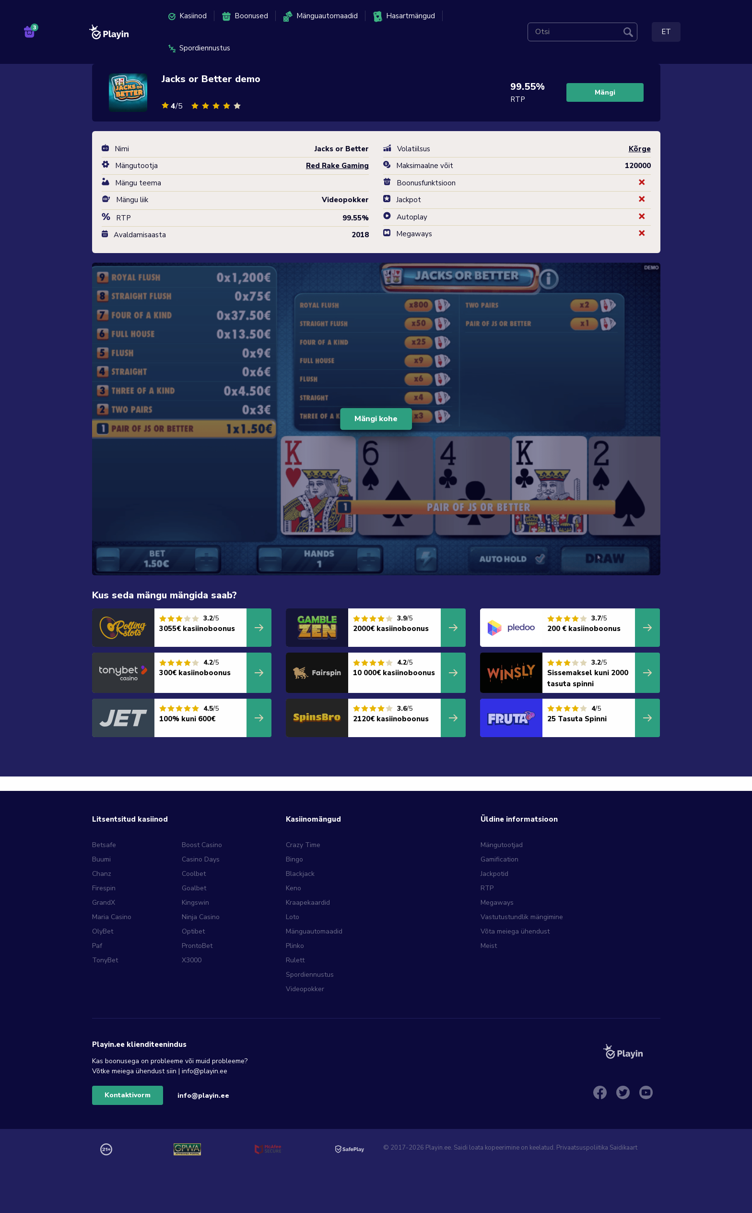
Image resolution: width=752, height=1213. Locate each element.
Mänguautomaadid (314, 931)
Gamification (499, 859)
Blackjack (300, 873)
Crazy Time (303, 844)
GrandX (103, 902)
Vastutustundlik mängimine (522, 917)
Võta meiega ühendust (515, 931)
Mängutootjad (502, 844)
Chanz (101, 873)
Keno (293, 888)
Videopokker (305, 989)
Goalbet (194, 888)
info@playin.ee (203, 1095)
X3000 (191, 960)
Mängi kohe (376, 418)
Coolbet (194, 873)
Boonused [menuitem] (245, 16)
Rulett (295, 960)
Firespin (104, 888)
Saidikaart (623, 1147)
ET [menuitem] (666, 31)
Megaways (497, 902)
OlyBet (102, 931)
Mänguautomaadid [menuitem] (320, 16)
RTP (487, 888)
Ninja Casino (201, 917)
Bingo (294, 859)
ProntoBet (197, 945)
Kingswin (195, 902)
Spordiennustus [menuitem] (199, 48)
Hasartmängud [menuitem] (404, 16)
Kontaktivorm (128, 1095)
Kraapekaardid (308, 902)
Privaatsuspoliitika (582, 1147)
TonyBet (105, 960)
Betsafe (104, 844)
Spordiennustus (310, 974)
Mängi (605, 92)
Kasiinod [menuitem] (187, 16)
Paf (97, 945)
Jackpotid (494, 873)
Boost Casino (202, 844)
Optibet (193, 931)
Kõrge (640, 149)
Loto (292, 917)
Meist (489, 945)
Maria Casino (111, 917)
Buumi (101, 859)
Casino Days (201, 859)
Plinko (295, 945)
